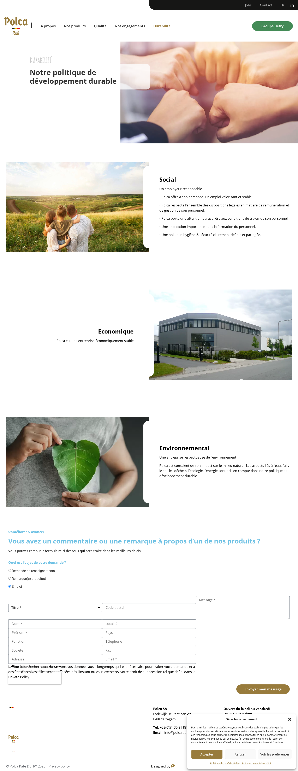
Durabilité (162, 26)
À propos (48, 26)
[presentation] (34, 678)
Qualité (100, 26)
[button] (290, 719)
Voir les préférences (275, 754)
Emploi (17, 586)
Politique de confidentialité (224, 763)
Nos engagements (130, 26)
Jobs (248, 5)
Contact (266, 5)
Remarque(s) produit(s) (29, 578)
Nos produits (75, 26)
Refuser (240, 754)
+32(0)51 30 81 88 (173, 727)
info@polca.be (175, 732)
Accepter (206, 754)
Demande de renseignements (33, 571)
